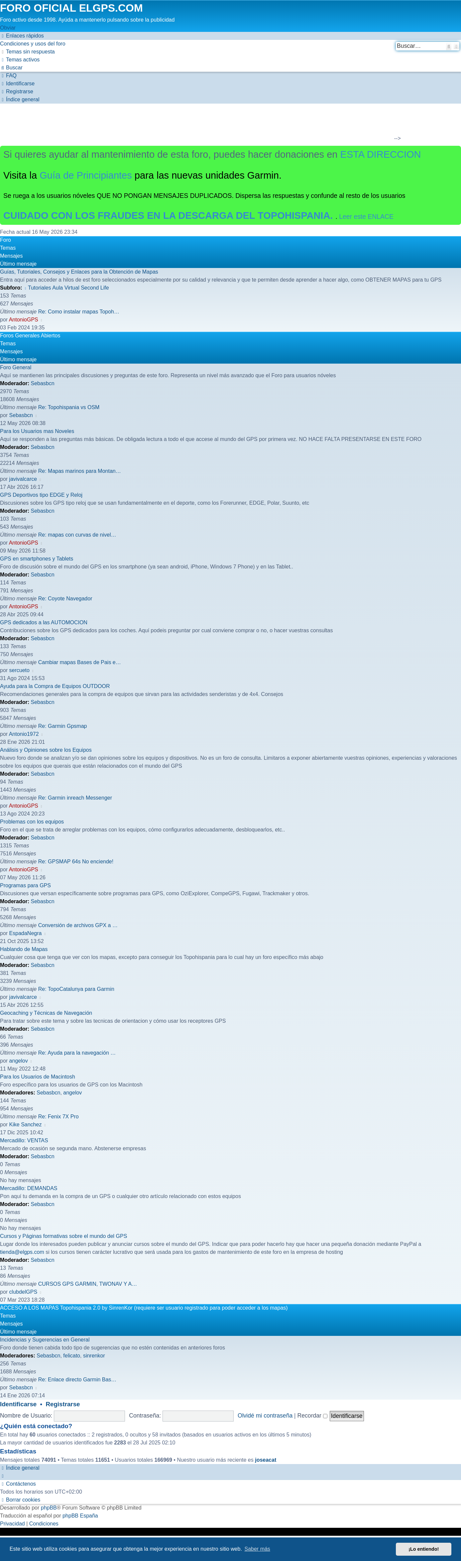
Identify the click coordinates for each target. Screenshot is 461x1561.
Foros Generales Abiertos (30, 335)
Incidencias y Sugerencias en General (45, 1340)
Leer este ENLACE (366, 216)
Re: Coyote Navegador (65, 598)
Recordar (312, 1415)
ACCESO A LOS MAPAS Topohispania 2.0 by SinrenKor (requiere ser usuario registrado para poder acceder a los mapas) (144, 1308)
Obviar (8, 28)
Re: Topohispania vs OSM (69, 407)
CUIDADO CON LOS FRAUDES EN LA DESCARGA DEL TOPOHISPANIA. (169, 215)
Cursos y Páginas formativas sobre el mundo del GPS (63, 1236)
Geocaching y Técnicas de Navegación (46, 1013)
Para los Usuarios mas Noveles (37, 431)
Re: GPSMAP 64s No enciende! (76, 861)
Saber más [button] (257, 1549)
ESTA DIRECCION (380, 154)
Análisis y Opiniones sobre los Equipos (46, 750)
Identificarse (18, 1404)
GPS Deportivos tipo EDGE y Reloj (41, 495)
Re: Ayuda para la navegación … (77, 1053)
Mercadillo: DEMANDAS (28, 1188)
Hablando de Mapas (24, 949)
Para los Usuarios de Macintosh (37, 1077)
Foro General (15, 367)
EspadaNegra (25, 933)
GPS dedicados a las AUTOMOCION (43, 622)
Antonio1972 (24, 734)
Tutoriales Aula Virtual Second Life (66, 288)
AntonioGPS (23, 319)
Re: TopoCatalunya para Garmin (76, 989)
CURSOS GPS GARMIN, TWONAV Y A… (87, 1284)
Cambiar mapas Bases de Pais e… (79, 662)
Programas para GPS (25, 885)
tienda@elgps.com (22, 1252)
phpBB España (80, 1515)
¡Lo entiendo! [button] (423, 1549)
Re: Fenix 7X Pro (58, 1116)
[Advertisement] (226, 123)
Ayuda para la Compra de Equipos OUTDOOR (55, 686)
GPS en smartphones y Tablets (36, 559)
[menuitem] (32, 43)
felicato (71, 1355)
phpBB (49, 1508)
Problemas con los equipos (32, 821)
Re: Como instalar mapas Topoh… (78, 311)
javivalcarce (23, 479)
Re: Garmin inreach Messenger (75, 798)
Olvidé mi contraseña (265, 1415)
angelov (18, 1061)
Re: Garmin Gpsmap (62, 726)
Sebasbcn (42, 383)
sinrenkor (94, 1355)
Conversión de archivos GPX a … (78, 925)
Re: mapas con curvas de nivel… (77, 535)
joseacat (265, 1460)
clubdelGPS (23, 1292)
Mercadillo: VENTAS (24, 1140)
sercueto (19, 670)
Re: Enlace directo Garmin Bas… (77, 1379)
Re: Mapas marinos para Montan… (79, 471)
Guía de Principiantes (86, 175)
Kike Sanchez (25, 1124)
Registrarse (63, 1404)
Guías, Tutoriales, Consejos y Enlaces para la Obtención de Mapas (79, 272)
